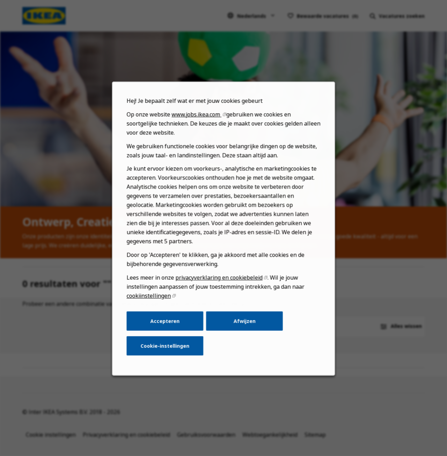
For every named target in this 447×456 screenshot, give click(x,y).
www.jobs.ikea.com (197, 124)
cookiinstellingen (150, 300)
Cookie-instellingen (166, 349)
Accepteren (166, 325)
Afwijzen (244, 325)
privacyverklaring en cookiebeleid (219, 283)
